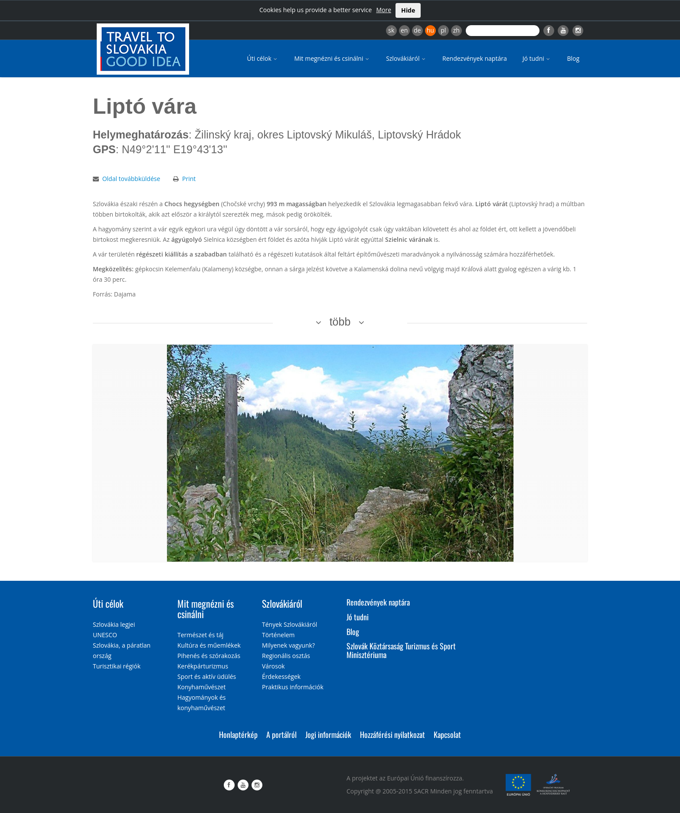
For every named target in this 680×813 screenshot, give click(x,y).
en (404, 30)
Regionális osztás (286, 656)
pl (443, 30)
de (417, 30)
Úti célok (263, 58)
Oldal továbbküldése (131, 178)
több (340, 322)
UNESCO (105, 635)
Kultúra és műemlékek (209, 645)
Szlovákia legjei (114, 624)
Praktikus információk (293, 687)
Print (189, 178)
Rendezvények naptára (474, 58)
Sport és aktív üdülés (206, 676)
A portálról (281, 734)
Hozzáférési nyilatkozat (392, 734)
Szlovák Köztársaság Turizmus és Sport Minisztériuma (401, 650)
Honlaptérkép (238, 734)
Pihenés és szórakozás (208, 656)
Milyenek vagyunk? (288, 645)
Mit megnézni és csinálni (332, 58)
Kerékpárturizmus (202, 666)
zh (456, 30)
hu (430, 30)
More (383, 10)
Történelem (278, 635)
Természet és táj (200, 635)
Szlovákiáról (406, 58)
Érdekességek (281, 676)
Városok (273, 666)
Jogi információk (328, 734)
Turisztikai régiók (117, 666)
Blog (573, 58)
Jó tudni (537, 58)
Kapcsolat (447, 734)
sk (391, 30)
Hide (408, 10)
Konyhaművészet (201, 687)
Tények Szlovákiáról (289, 624)
